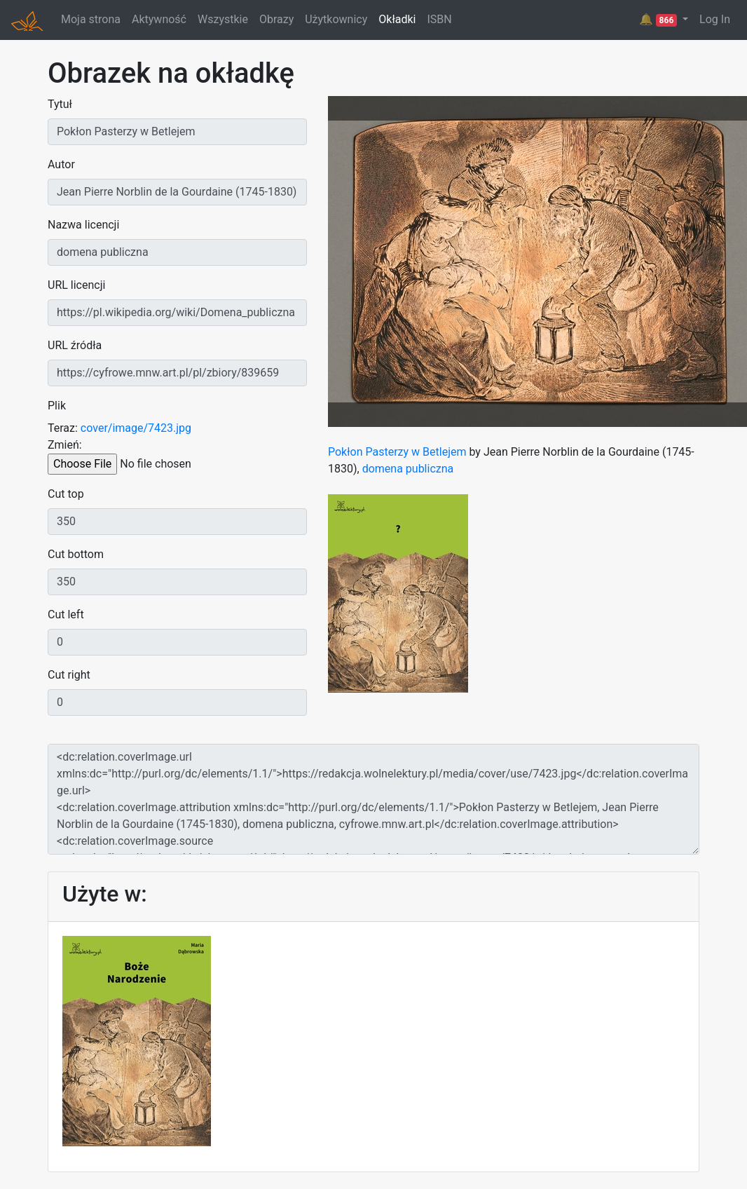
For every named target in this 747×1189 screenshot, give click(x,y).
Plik (57, 405)
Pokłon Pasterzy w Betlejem (397, 451)
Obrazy (276, 19)
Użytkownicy (336, 19)
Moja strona (91, 19)
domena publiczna (408, 468)
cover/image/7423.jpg (136, 428)
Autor (61, 164)
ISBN (439, 19)
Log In (714, 19)
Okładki (397, 19)
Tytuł (60, 104)
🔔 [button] (659, 20)
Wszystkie (223, 19)
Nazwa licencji (83, 224)
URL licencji (76, 285)
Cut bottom (76, 554)
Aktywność (159, 19)
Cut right (69, 674)
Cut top (66, 494)
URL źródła (75, 345)
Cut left (66, 614)
